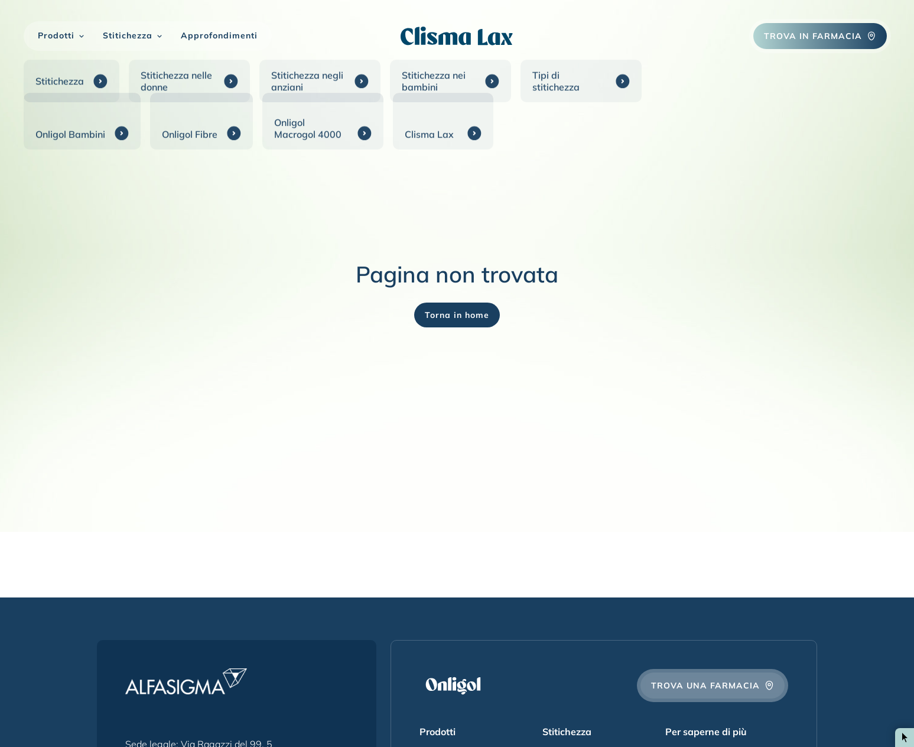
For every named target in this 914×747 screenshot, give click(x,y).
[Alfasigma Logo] (186, 681)
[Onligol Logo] (457, 36)
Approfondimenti (219, 36)
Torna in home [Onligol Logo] (457, 315)
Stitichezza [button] (127, 36)
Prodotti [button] (56, 36)
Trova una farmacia (712, 685)
